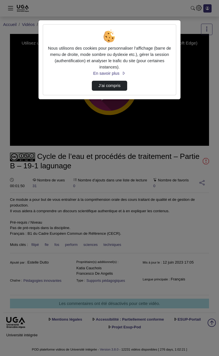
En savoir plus (109, 73)
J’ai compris (109, 85)
